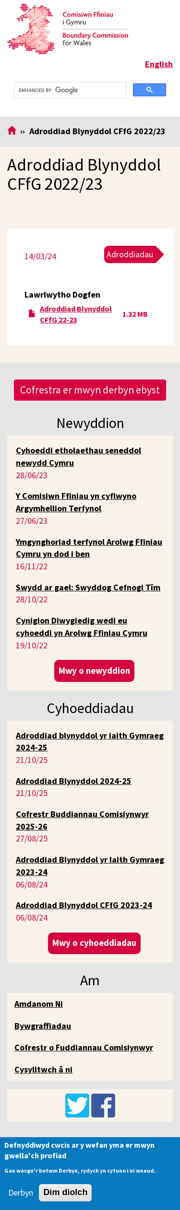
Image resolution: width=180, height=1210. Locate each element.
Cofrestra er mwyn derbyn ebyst (90, 389)
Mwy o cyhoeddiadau (94, 942)
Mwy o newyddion (94, 670)
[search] (69, 90)
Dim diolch (65, 1192)
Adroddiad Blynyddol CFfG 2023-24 (84, 904)
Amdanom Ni (38, 1003)
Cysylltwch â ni (43, 1069)
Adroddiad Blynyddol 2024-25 (74, 780)
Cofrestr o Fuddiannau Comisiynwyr (83, 1047)
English (159, 63)
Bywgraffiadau (42, 1025)
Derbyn (20, 1192)
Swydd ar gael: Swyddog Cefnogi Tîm (88, 587)
